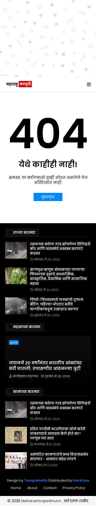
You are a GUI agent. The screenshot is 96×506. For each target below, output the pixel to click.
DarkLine (81, 480)
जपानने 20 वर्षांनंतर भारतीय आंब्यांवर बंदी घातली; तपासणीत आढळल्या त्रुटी (45, 366)
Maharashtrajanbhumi (41, 500)
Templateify (35, 480)
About (32, 487)
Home (16, 487)
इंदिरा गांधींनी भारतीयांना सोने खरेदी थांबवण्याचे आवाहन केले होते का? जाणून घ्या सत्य (57, 434)
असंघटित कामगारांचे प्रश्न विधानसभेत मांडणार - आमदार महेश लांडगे (59, 457)
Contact (50, 487)
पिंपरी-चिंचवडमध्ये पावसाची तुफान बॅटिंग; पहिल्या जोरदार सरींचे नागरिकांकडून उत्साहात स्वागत (56, 304)
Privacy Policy (74, 487)
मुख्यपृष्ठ (48, 197)
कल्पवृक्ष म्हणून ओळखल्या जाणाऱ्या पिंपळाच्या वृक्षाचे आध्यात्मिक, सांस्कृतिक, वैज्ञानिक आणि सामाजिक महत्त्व (58, 276)
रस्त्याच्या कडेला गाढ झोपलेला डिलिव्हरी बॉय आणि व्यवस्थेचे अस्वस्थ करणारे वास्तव (60, 249)
